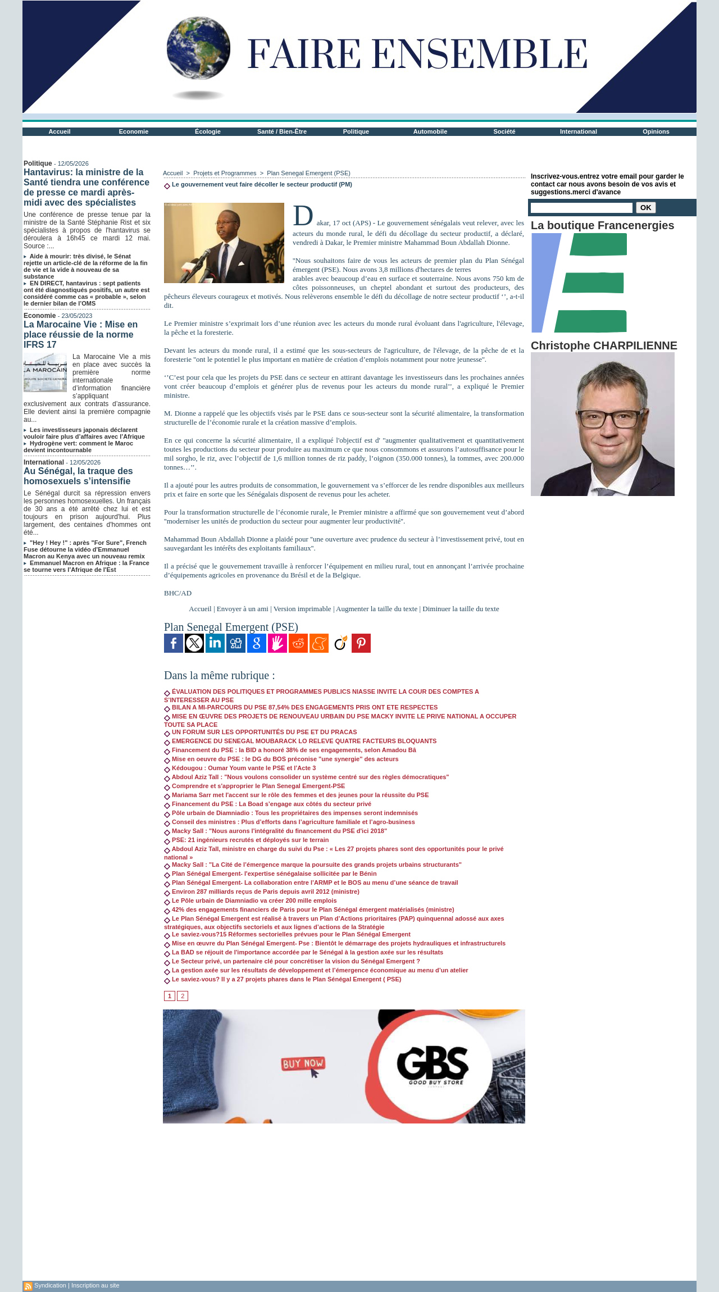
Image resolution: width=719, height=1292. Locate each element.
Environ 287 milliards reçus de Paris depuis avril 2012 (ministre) (262, 891)
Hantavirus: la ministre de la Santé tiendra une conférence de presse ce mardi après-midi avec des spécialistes (86, 187)
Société (504, 131)
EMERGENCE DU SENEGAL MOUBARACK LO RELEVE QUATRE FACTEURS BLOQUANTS (300, 741)
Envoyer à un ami (243, 608)
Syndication (50, 1285)
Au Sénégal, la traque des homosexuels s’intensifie (78, 476)
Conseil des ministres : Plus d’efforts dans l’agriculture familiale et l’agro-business (289, 821)
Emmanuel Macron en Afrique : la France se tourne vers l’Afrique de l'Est (86, 566)
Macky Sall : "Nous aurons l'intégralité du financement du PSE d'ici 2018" (275, 830)
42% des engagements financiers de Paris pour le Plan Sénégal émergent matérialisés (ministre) (309, 909)
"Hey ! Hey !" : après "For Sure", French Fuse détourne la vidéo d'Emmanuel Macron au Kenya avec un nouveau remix (85, 549)
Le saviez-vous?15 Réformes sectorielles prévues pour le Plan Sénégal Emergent (287, 934)
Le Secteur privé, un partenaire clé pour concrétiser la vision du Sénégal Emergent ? (292, 961)
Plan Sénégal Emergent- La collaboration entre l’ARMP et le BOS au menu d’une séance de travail (311, 882)
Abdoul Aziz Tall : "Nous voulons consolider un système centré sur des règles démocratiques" (306, 777)
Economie (134, 131)
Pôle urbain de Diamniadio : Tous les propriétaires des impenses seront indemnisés (291, 812)
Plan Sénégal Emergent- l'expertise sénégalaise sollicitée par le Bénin (270, 873)
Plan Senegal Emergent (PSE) (309, 173)
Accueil (59, 131)
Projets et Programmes (224, 173)
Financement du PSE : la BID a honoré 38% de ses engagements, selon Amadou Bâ (290, 750)
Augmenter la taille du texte (376, 608)
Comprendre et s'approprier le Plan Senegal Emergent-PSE (254, 786)
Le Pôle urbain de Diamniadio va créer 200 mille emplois (250, 900)
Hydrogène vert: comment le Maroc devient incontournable (78, 446)
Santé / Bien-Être (282, 131)
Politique (356, 131)
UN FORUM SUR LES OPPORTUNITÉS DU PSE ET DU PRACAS (260, 732)
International (578, 131)
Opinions (656, 131)
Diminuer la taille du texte (460, 608)
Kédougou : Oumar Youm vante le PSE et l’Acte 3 (240, 768)
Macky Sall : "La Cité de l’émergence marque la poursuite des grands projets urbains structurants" (313, 864)
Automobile (430, 131)
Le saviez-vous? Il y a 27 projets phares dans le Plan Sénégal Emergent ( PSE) (282, 979)
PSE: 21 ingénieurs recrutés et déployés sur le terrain (246, 839)
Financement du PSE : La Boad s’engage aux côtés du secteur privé (267, 803)
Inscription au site (95, 1285)
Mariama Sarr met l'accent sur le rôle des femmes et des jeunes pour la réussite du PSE (296, 794)
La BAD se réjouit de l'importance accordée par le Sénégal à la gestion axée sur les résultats (303, 952)
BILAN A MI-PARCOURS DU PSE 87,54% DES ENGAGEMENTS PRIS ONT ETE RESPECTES (301, 707)
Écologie (208, 131)
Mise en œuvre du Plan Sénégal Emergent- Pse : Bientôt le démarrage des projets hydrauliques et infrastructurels (335, 943)
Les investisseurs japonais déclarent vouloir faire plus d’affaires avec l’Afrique (84, 433)
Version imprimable (302, 608)
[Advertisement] (344, 1202)
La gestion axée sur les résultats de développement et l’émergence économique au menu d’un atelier (316, 970)
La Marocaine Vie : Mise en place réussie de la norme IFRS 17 (81, 334)
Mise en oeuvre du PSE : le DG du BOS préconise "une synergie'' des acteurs (281, 759)
